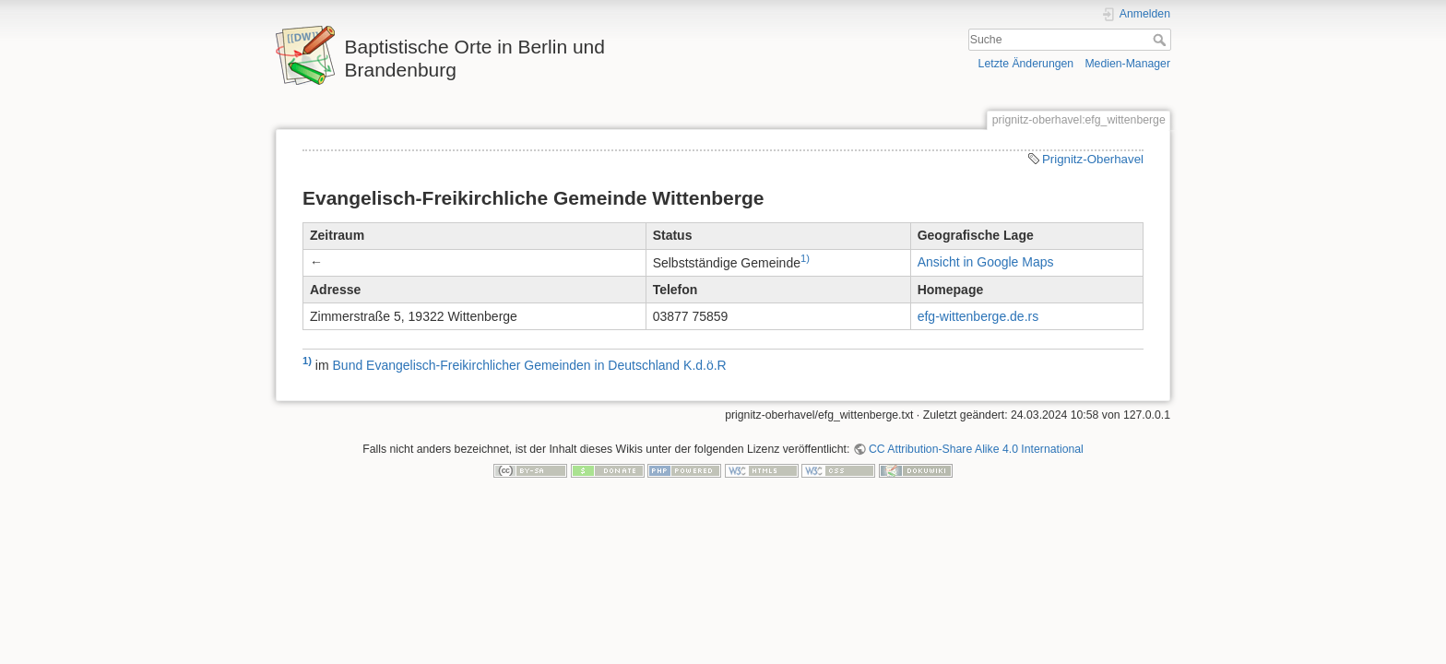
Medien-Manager (1127, 63)
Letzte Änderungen (1026, 63)
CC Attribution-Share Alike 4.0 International (976, 449)
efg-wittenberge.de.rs (978, 316)
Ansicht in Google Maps (986, 262)
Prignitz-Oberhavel (1093, 159)
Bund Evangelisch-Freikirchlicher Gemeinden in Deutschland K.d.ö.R (530, 365)
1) (805, 258)
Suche (1161, 39)
